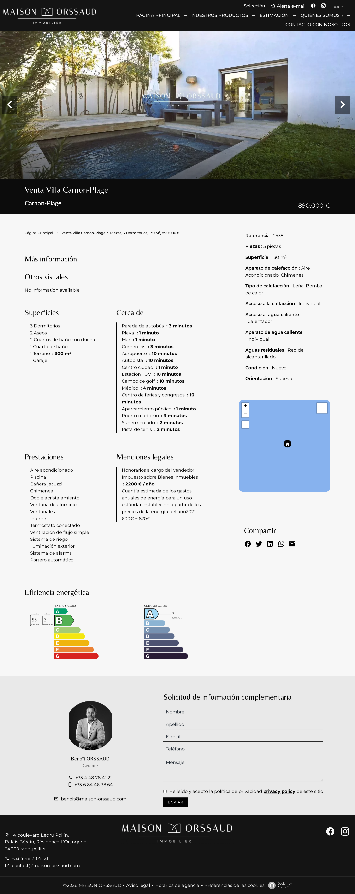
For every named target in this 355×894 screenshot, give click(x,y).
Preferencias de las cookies (234, 885)
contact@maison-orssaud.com (46, 865)
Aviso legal (138, 885)
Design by (279, 885)
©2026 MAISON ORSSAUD (92, 885)
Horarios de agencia (177, 885)
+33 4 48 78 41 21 (30, 858)
